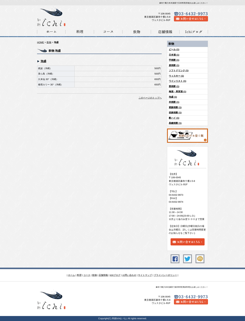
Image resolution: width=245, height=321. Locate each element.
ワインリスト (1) (177, 81)
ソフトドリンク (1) (179, 70)
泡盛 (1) (173, 97)
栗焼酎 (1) (174, 86)
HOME (40, 42)
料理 (79, 275)
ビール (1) (174, 49)
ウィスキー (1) (176, 76)
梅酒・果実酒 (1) (177, 91)
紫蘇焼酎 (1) (175, 107)
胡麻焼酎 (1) (175, 112)
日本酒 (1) (174, 54)
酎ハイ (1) (174, 118)
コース (86, 275)
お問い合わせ (129, 275)
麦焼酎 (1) (174, 65)
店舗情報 (103, 275)
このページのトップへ (150, 97)
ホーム (71, 275)
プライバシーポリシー (165, 275)
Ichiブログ (115, 275)
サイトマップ (145, 275)
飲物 (49, 42)
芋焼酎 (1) (174, 60)
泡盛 (43, 61)
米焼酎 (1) (174, 102)
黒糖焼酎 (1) (175, 123)
